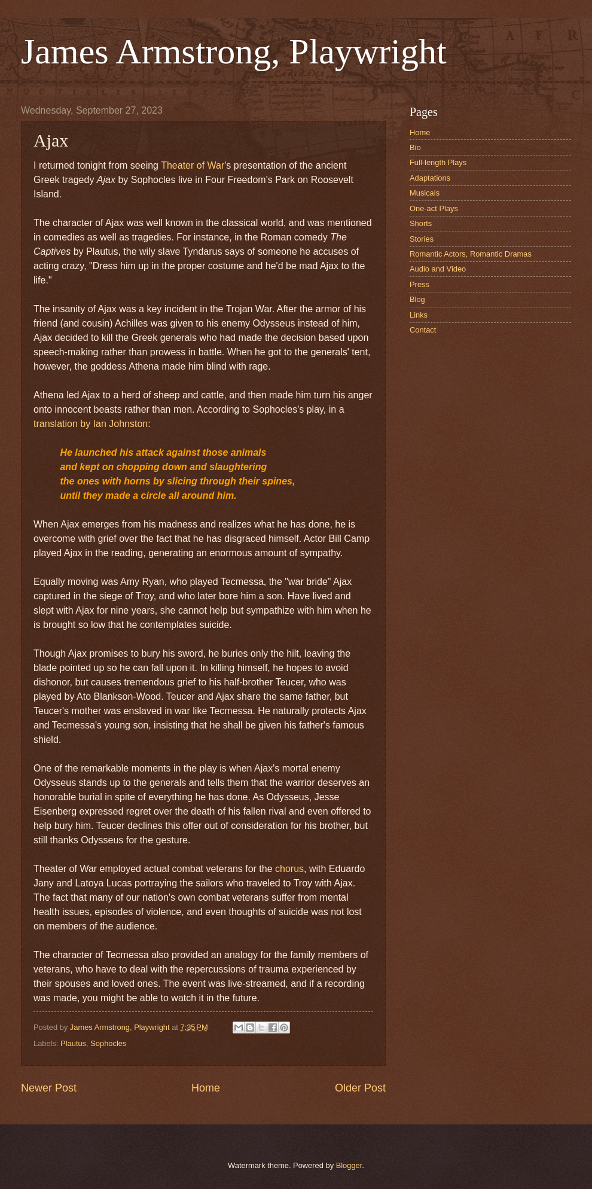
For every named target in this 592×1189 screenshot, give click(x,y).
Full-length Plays (438, 162)
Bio (415, 147)
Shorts (421, 223)
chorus (289, 869)
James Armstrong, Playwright (234, 51)
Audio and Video (438, 268)
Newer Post (49, 1088)
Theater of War (192, 165)
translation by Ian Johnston (90, 424)
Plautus (73, 1043)
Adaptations (430, 177)
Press (419, 284)
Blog (417, 299)
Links (419, 314)
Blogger (349, 1165)
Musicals (425, 192)
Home (205, 1088)
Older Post (360, 1088)
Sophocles (108, 1043)
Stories (422, 238)
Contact (423, 329)
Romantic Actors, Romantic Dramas (471, 253)
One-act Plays (434, 208)
